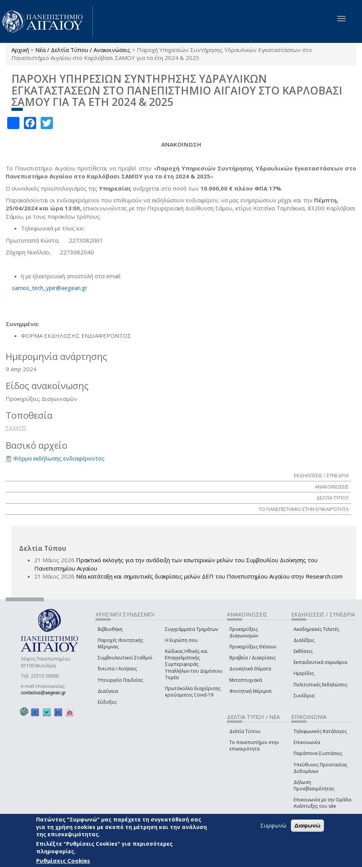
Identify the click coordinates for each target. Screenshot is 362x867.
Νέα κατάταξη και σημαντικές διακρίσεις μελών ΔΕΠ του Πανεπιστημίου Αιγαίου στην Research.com (209, 576)
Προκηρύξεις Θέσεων (252, 646)
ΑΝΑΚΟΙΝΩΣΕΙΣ (332, 486)
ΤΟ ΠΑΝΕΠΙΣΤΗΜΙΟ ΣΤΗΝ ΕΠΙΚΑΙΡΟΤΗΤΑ (304, 509)
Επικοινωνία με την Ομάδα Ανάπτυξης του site (322, 802)
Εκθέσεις (303, 651)
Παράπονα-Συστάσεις (318, 753)
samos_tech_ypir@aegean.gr (52, 288)
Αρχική (20, 50)
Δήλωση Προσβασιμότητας (314, 785)
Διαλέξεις (304, 640)
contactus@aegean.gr (45, 692)
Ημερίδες (304, 673)
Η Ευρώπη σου (181, 640)
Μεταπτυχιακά (245, 680)
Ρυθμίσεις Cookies (63, 860)
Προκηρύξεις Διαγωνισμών (243, 632)
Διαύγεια (108, 691)
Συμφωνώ (273, 825)
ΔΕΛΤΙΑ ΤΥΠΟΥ (332, 497)
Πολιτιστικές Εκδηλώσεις (320, 684)
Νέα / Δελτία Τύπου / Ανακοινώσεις (82, 50)
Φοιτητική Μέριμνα (250, 691)
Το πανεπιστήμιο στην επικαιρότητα (254, 745)
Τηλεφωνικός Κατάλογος (320, 731)
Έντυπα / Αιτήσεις (117, 668)
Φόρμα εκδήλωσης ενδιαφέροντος (59, 458)
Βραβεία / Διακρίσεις (252, 657)
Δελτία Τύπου (244, 731)
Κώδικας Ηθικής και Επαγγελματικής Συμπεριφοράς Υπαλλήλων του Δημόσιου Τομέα (193, 664)
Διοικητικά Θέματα (250, 668)
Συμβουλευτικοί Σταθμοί (125, 657)
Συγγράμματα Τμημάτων (191, 629)
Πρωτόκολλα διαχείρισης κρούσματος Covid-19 (193, 691)
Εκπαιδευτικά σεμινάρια (320, 662)
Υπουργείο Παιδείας (120, 680)
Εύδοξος (107, 702)
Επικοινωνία (307, 742)
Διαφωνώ (307, 825)
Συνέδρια (304, 695)
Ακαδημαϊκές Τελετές (316, 629)
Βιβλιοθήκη (110, 629)
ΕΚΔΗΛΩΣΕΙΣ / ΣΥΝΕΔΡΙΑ (321, 475)
